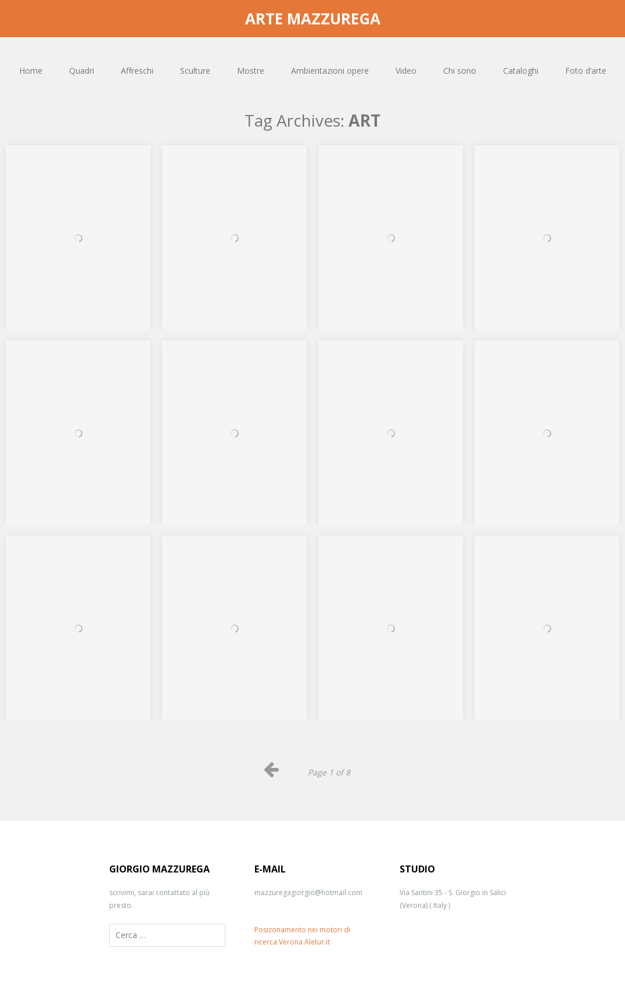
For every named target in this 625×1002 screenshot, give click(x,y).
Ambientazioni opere (330, 70)
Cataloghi (520, 70)
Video (406, 70)
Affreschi (137, 70)
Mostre (250, 70)
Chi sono (459, 70)
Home (30, 70)
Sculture (195, 70)
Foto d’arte (585, 70)
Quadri (81, 70)
